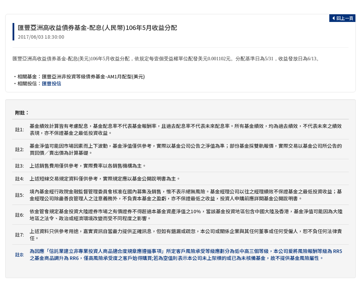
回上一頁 (342, 18)
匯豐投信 (51, 83)
